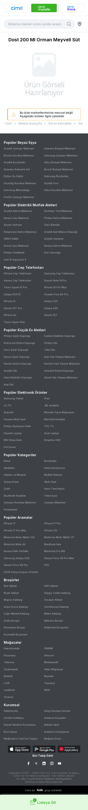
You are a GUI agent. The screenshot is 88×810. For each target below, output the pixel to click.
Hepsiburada (11, 648)
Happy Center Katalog (57, 593)
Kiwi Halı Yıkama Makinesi (59, 356)
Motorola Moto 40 (15, 544)
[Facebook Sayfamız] (28, 763)
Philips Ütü (50, 343)
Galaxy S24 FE (12, 294)
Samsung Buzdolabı (56, 176)
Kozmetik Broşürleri (15, 634)
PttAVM (48, 648)
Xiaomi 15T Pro (13, 308)
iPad (47, 398)
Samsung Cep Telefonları (59, 273)
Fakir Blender (52, 224)
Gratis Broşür (12, 620)
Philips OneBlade (14, 252)
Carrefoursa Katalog (56, 606)
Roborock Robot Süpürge (19, 343)
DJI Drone (10, 447)
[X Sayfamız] (36, 763)
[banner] (16, 8)
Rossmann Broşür (14, 627)
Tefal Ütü (49, 349)
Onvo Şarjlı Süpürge (16, 349)
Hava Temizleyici (54, 488)
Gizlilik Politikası (14, 718)
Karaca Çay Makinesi (16, 218)
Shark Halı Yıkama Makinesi (60, 377)
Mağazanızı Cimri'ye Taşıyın (21, 738)
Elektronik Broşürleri (56, 627)
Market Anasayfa (30, 123)
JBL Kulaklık (51, 405)
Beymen (49, 676)
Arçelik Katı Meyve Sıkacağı (60, 231)
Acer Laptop (51, 433)
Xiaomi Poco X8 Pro (16, 565)
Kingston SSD (52, 440)
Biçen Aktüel (11, 593)
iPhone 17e (50, 530)
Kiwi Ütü (9, 384)
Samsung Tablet (13, 398)
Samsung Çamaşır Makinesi (60, 155)
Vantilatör (9, 468)
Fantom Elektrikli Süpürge (59, 336)
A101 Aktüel (51, 585)
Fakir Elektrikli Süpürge (18, 377)
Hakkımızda (11, 710)
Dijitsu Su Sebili (13, 176)
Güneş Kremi (11, 481)
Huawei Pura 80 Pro (56, 294)
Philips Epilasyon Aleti (17, 426)
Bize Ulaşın (10, 731)
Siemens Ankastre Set (17, 169)
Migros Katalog (13, 599)
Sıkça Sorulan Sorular (57, 710)
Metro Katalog (52, 613)
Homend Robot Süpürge (58, 370)
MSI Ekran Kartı (13, 440)
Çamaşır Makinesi (54, 502)
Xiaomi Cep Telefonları (17, 280)
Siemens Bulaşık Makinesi (59, 148)
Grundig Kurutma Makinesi (20, 183)
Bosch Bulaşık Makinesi (58, 169)
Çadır (7, 488)
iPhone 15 (9, 301)
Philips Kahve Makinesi (58, 218)
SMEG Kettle (11, 238)
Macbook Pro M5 (54, 551)
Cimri (8, 123)
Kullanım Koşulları (55, 718)
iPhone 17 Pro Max (15, 530)
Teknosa (9, 662)
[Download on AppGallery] (69, 749)
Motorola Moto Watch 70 (59, 537)
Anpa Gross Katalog (16, 606)
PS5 (46, 565)
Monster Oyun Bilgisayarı (59, 412)
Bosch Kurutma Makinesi (19, 155)
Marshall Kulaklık (54, 419)
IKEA (47, 690)
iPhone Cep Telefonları (17, 273)
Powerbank (10, 509)
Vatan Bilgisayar (53, 669)
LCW (6, 683)
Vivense (8, 697)
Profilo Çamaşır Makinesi (19, 197)
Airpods (9, 412)
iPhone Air (10, 315)
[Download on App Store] (19, 749)
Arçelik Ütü (10, 370)
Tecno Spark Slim (14, 322)
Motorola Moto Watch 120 (19, 537)
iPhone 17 (9, 523)
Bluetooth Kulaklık (15, 495)
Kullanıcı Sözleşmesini (58, 778)
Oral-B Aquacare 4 (15, 259)
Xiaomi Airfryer (13, 224)
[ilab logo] (40, 790)
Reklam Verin (51, 724)
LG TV (7, 405)
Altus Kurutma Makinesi (58, 190)
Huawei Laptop (13, 433)
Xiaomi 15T (50, 315)
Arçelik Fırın (51, 183)
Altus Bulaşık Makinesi (58, 162)
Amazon (49, 655)
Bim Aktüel (10, 585)
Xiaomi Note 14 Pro (55, 280)
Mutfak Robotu (53, 474)
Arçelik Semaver (54, 238)
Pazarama (9, 655)
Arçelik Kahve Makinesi (18, 211)
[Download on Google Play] (44, 749)
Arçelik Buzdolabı (14, 162)
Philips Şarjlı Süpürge (17, 336)
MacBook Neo (52, 544)
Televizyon (50, 495)
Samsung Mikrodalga (17, 190)
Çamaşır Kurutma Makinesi (20, 502)
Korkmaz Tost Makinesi (58, 211)
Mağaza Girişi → (54, 738)
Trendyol (49, 683)
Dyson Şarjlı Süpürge (17, 356)
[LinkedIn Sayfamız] (44, 763)
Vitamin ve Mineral (15, 474)
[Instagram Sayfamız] (52, 763)
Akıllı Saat (50, 481)
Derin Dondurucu (54, 468)
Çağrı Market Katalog (16, 613)
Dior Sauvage (52, 252)
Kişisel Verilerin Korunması (20, 724)
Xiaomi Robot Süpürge (17, 363)
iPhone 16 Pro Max (55, 287)
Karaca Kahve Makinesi (58, 245)
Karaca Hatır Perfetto (16, 551)
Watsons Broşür (53, 620)
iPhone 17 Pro (52, 523)
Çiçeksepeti (11, 669)
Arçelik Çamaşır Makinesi (19, 148)
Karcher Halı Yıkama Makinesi (62, 363)
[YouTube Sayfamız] (59, 763)
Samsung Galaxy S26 (16, 558)
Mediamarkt (51, 662)
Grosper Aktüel (53, 599)
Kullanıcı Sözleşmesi (56, 731)
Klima (7, 461)
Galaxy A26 (51, 308)
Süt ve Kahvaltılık (60, 123)
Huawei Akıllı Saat (14, 419)
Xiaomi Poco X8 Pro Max (59, 558)
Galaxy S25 (51, 301)
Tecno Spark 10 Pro (15, 287)
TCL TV (49, 426)
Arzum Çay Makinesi (16, 245)
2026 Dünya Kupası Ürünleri (21, 572)
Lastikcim (9, 690)
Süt (80, 123)
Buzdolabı (50, 461)
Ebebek (8, 676)
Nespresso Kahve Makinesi (20, 231)
